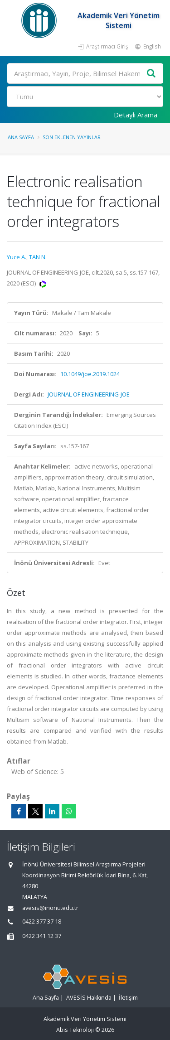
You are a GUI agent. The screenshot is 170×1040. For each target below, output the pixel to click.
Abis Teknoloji (75, 1030)
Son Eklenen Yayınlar (72, 137)
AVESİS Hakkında (89, 997)
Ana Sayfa (21, 137)
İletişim (128, 997)
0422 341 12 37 (41, 936)
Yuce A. (16, 257)
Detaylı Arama (135, 114)
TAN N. (38, 257)
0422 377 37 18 (41, 921)
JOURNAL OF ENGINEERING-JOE (89, 394)
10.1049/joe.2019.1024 (90, 374)
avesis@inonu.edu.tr (50, 908)
